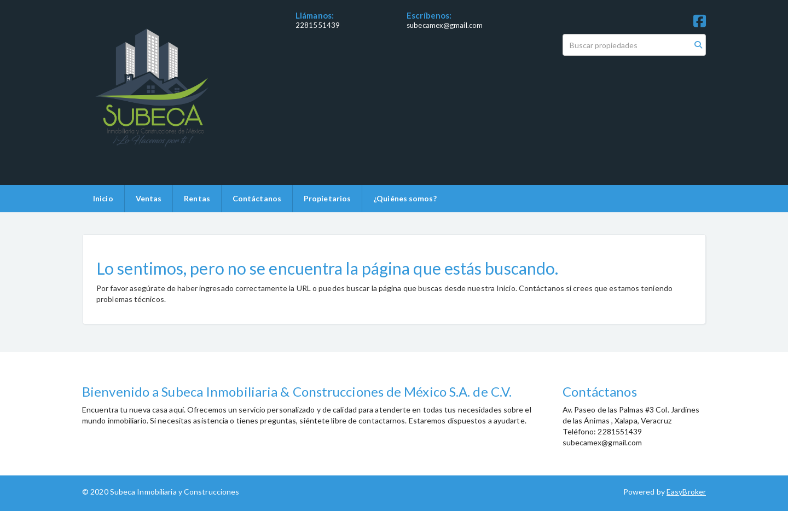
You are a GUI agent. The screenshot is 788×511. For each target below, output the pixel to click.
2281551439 (318, 25)
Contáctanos (257, 198)
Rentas (197, 198)
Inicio (103, 198)
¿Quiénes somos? (405, 198)
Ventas (149, 198)
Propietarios (327, 198)
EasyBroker (686, 491)
